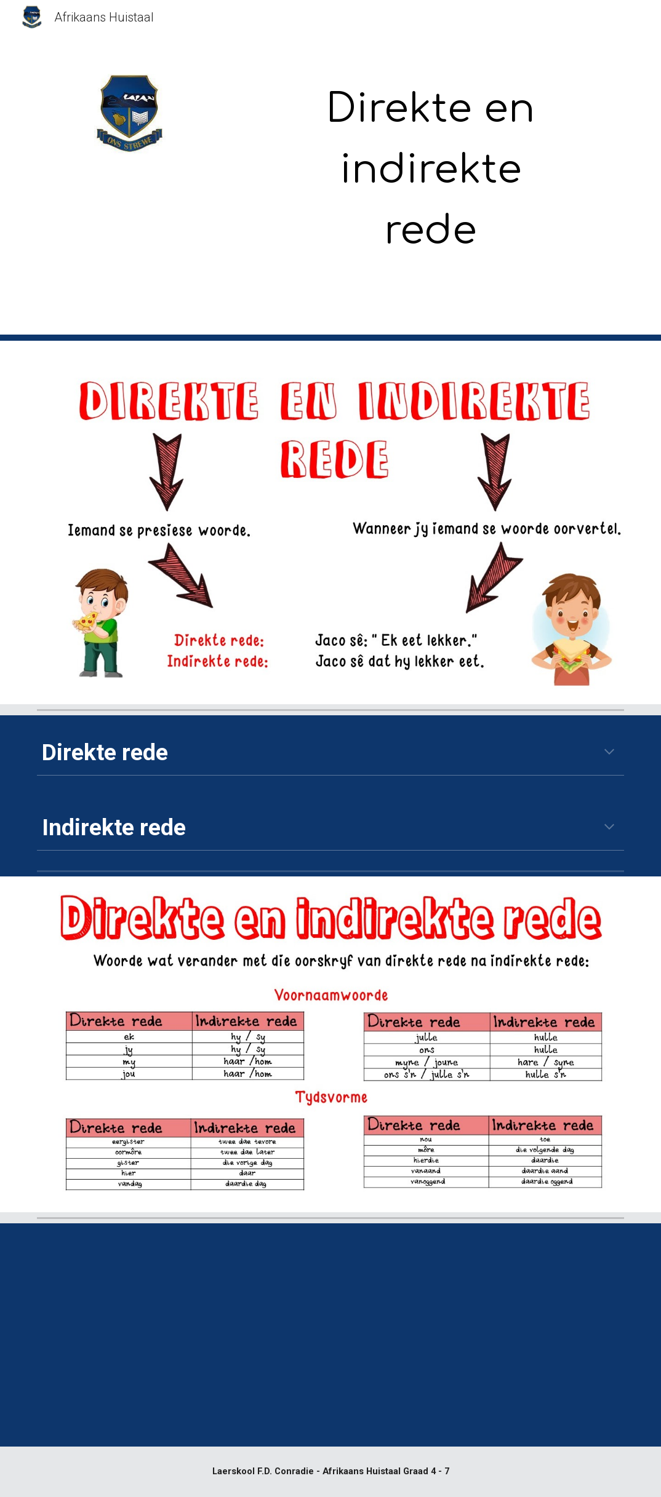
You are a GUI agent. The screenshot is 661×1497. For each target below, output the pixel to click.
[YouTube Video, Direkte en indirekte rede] (180, 1335)
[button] (609, 753)
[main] (431, 170)
